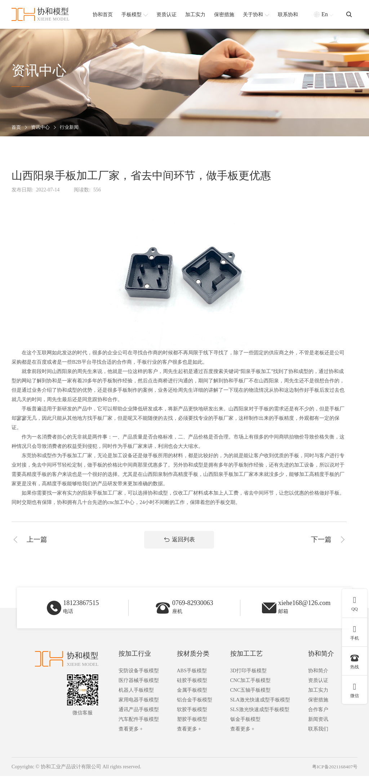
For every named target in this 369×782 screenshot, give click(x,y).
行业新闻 (72, 127)
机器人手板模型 (136, 696)
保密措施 (318, 706)
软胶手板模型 (192, 715)
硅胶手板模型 (192, 686)
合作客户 (318, 715)
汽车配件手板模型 (139, 725)
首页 (17, 127)
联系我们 (318, 735)
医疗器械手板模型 (139, 686)
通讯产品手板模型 (139, 715)
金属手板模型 (192, 696)
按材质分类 (193, 659)
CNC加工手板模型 (250, 686)
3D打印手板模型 (248, 676)
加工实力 (318, 696)
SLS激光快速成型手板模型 (259, 715)
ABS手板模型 (192, 676)
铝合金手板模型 (194, 706)
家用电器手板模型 (139, 706)
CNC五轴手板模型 (250, 696)
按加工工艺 (246, 659)
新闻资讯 (318, 725)
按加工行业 (135, 659)
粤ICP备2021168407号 (333, 773)
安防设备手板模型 (139, 676)
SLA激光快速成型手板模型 (260, 706)
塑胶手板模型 (192, 725)
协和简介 (321, 659)
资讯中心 (42, 127)
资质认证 (318, 686)
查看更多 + (131, 735)
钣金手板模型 (245, 725)
